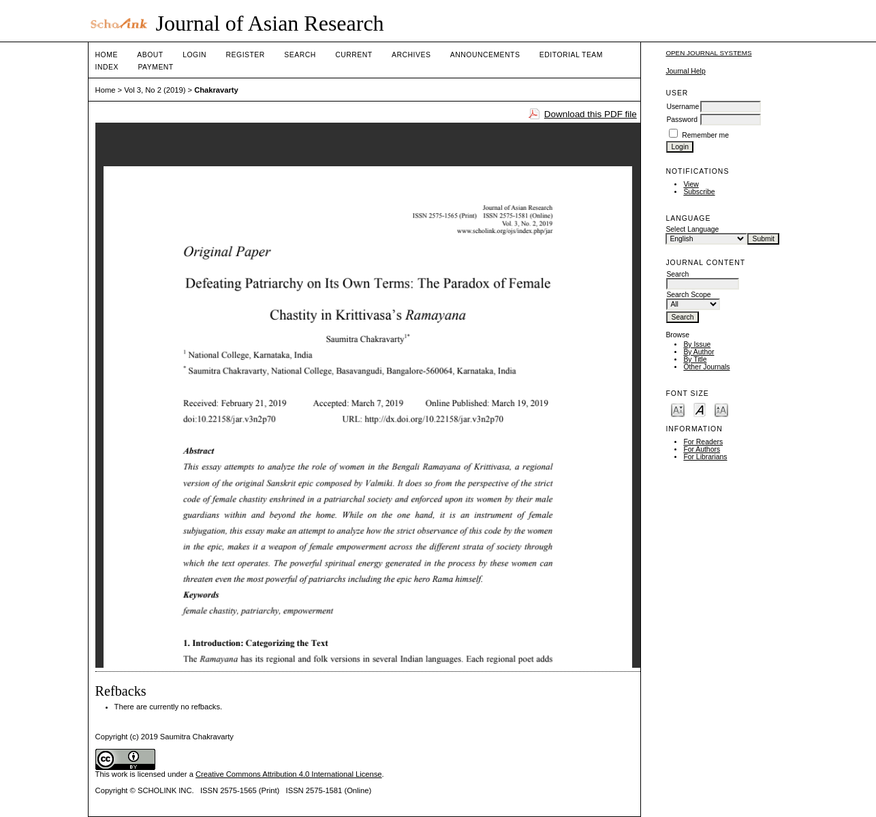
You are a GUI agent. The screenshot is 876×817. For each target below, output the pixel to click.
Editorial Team (571, 55)
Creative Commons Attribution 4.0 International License (288, 774)
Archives (411, 55)
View (690, 184)
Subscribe (699, 192)
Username (682, 106)
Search (299, 55)
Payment (155, 67)
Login (194, 55)
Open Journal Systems (708, 53)
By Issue (696, 344)
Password (682, 119)
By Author (698, 352)
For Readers (703, 442)
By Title (694, 359)
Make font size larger (721, 409)
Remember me (705, 135)
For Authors (701, 449)
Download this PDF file (590, 114)
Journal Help (685, 71)
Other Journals (706, 367)
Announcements (485, 55)
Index (107, 67)
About (150, 55)
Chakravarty (216, 90)
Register (245, 55)
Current (353, 55)
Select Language (692, 229)
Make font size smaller (678, 409)
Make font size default (699, 409)
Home (106, 55)
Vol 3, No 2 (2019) (154, 90)
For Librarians (705, 457)
